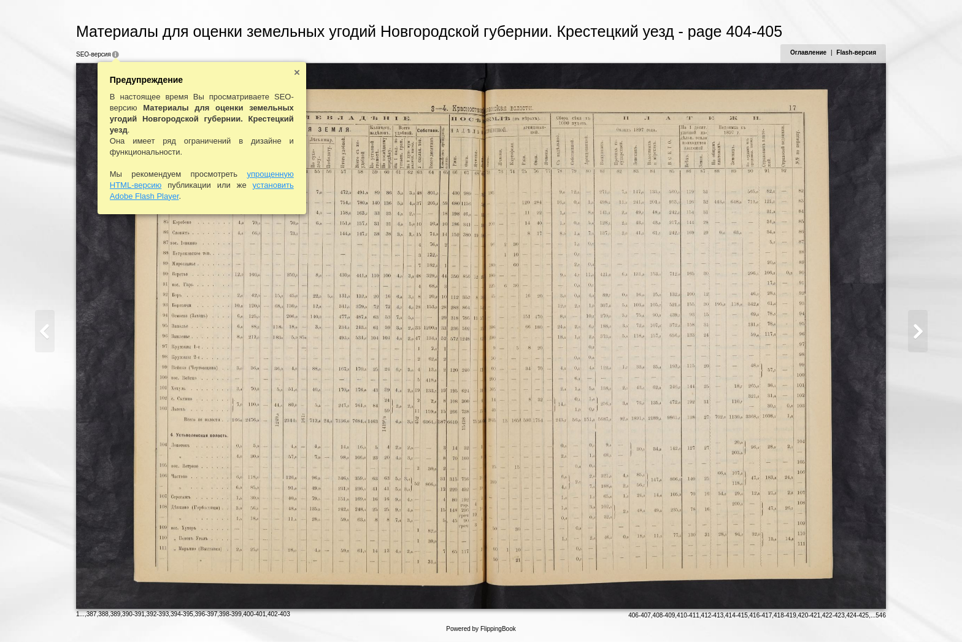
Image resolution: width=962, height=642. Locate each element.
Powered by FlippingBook (480, 628)
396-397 (206, 614)
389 (115, 614)
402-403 (278, 614)
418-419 (785, 615)
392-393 (158, 614)
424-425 (857, 615)
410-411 (688, 615)
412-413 (712, 615)
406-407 (639, 615)
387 (92, 614)
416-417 (761, 615)
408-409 (664, 615)
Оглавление (808, 52)
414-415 (736, 615)
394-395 (182, 614)
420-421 (809, 615)
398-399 (230, 614)
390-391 (133, 614)
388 (103, 614)
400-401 (255, 614)
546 (880, 615)
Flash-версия (856, 52)
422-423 (833, 615)
